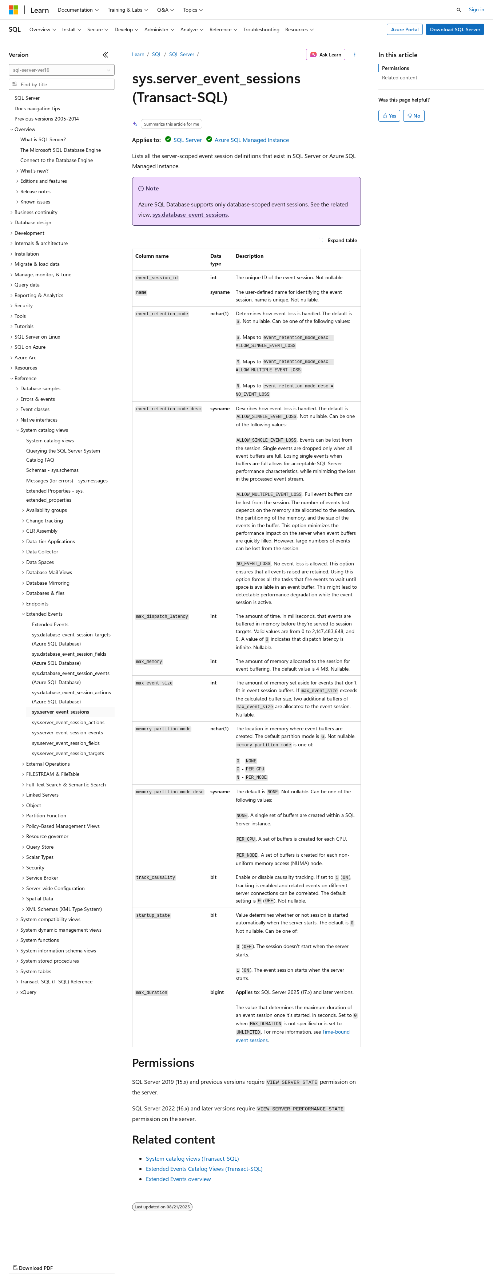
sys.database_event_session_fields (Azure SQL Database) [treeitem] (69, 658)
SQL (157, 54)
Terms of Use (265, 1261)
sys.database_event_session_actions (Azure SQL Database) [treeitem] (71, 697)
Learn (138, 54)
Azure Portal (405, 29)
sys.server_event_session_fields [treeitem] (66, 742)
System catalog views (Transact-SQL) (192, 1158)
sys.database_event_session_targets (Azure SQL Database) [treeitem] (71, 639)
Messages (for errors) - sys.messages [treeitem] (67, 480)
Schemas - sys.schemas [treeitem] (52, 469)
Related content (399, 77)
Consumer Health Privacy (209, 1261)
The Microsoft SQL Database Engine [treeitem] (60, 149)
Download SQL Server (455, 29)
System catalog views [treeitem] (50, 440)
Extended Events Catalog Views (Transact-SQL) (204, 1168)
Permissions (395, 67)
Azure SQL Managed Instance (252, 139)
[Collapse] (105, 54)
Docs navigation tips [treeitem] (37, 108)
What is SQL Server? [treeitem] (43, 139)
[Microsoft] (13, 10)
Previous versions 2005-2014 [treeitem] (47, 118)
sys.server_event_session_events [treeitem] (67, 732)
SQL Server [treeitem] (27, 97)
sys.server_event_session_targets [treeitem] (68, 753)
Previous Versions (66, 1261)
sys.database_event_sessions (190, 214)
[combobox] (62, 70)
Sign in (476, 9)
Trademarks (301, 1261)
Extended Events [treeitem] (50, 624)
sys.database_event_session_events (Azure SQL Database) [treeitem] (71, 678)
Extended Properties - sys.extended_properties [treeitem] (55, 495)
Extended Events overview (178, 1179)
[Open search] (459, 9)
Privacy (159, 1261)
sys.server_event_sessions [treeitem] (60, 711)
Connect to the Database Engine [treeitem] (56, 160)
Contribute (130, 1261)
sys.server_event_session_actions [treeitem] (68, 722)
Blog (99, 1261)
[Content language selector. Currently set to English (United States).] (42, 1244)
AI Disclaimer (23, 1261)
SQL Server (181, 54)
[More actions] (354, 54)
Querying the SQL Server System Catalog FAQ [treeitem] (63, 455)
